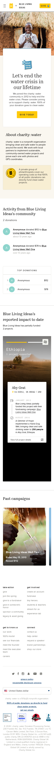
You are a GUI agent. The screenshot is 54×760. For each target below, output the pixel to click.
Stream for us (33, 609)
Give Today (27, 114)
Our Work (7, 631)
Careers (6, 656)
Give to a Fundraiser (12, 600)
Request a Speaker (35, 640)
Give (5, 591)
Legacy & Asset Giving (13, 616)
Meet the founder (11, 644)
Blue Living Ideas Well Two (30, 231)
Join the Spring (10, 596)
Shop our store (34, 649)
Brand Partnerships (36, 644)
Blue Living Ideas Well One (29, 247)
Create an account (35, 591)
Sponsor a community (13, 611)
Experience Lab (34, 613)
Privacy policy (27, 679)
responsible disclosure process (27, 682)
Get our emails (27, 710)
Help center (32, 636)
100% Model (9, 636)
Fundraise (31, 596)
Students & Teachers (36, 604)
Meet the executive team (12, 650)
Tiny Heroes (32, 600)
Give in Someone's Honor (11, 606)
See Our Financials (11, 640)
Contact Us (32, 631)
